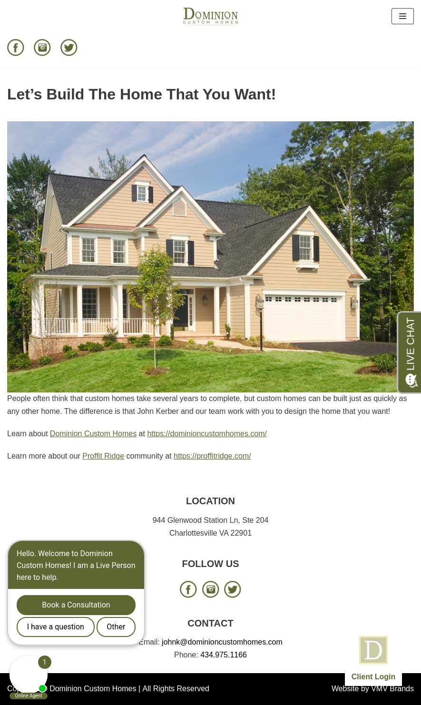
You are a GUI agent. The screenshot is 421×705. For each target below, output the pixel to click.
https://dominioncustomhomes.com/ (207, 434)
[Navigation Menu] (403, 16)
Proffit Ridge (103, 456)
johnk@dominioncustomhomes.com (222, 642)
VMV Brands (392, 689)
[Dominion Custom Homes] (210, 16)
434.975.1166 (223, 655)
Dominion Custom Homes (93, 434)
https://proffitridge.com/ (212, 456)
